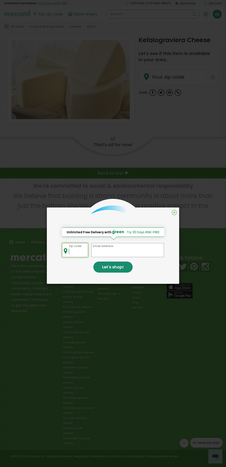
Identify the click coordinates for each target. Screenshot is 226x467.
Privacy (137, 292)
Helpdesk (138, 287)
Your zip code (162, 72)
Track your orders (143, 282)
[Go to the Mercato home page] (17, 12)
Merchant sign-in (109, 294)
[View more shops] (83, 14)
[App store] (179, 287)
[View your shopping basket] (217, 14)
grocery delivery (78, 292)
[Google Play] (179, 294)
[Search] (153, 14)
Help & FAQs (185, 3)
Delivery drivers (107, 278)
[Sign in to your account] (206, 14)
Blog (135, 302)
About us (103, 298)
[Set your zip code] (48, 14)
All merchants (106, 263)
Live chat (213, 3)
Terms (136, 297)
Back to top (113, 173)
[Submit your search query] (194, 14)
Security (137, 307)
